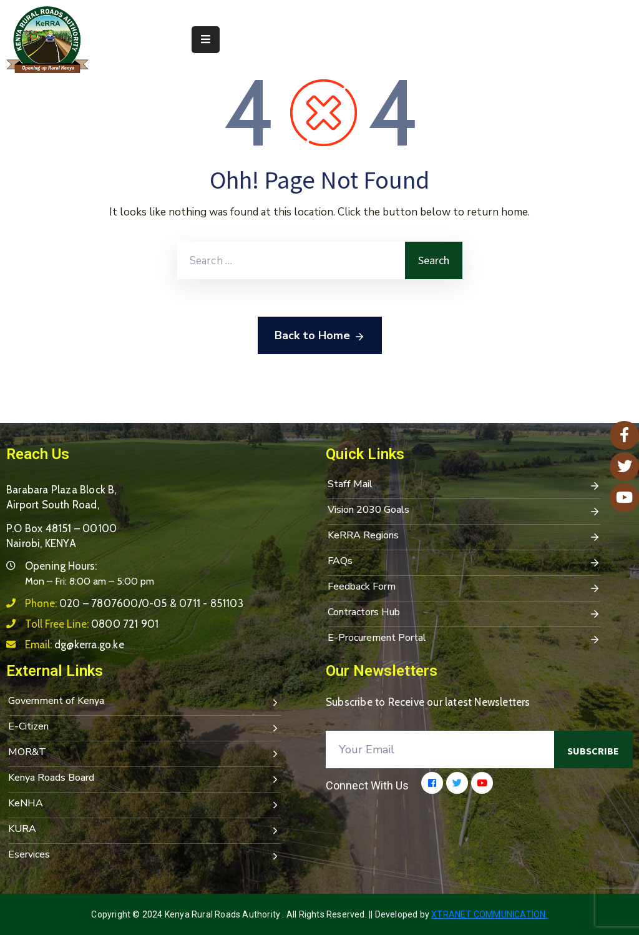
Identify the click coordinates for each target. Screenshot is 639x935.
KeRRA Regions (464, 536)
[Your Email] (440, 749)
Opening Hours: (61, 566)
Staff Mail (464, 485)
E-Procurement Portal (464, 639)
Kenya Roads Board (144, 779)
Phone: (134, 603)
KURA (144, 830)
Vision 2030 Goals (464, 511)
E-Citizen (144, 728)
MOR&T (144, 753)
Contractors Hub (464, 613)
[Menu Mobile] (206, 39)
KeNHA (144, 804)
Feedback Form (464, 588)
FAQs (464, 562)
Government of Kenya (144, 702)
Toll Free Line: (92, 624)
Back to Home (320, 336)
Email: (74, 644)
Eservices (144, 856)
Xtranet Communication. (489, 914)
